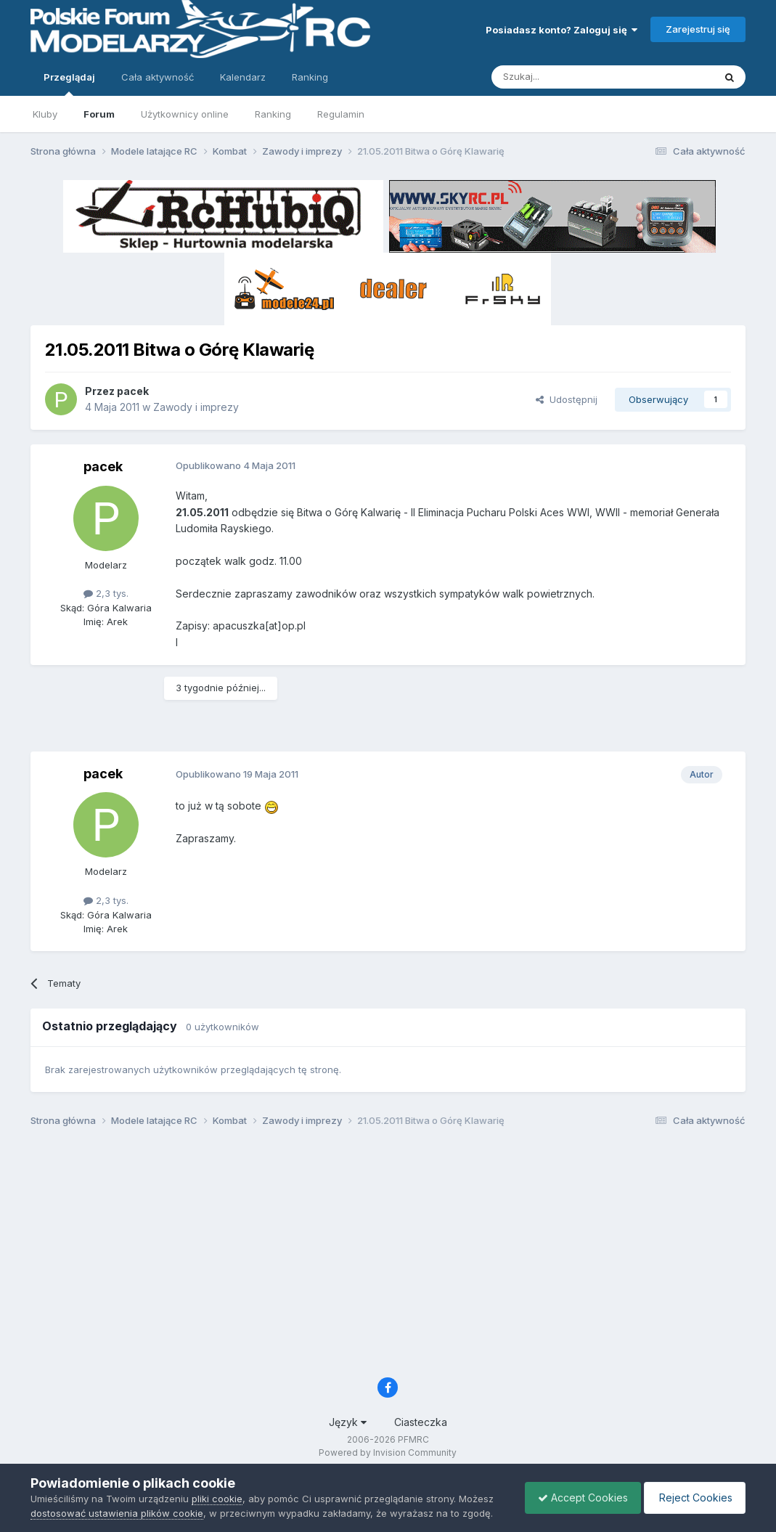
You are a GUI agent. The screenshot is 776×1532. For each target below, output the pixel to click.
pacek (133, 391)
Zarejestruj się (698, 29)
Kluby (45, 114)
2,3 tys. (105, 593)
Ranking (273, 114)
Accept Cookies (576, 1497)
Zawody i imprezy (196, 407)
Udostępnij (566, 399)
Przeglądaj (69, 83)
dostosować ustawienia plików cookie (116, 1513)
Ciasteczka (420, 1422)
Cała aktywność (157, 77)
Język (348, 1422)
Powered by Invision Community (388, 1452)
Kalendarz (243, 77)
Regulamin (340, 114)
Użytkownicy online (185, 114)
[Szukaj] (566, 77)
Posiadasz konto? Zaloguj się (561, 30)
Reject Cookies (692, 1497)
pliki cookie (217, 1498)
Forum (99, 114)
